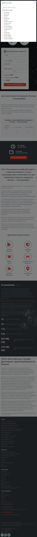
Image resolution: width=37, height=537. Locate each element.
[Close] (34, 2)
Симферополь (7, 29)
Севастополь (7, 34)
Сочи (5, 31)
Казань (5, 17)
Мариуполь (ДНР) (8, 38)
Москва (6, 20)
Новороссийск (7, 23)
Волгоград (6, 13)
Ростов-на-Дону (8, 26)
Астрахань (6, 12)
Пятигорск (6, 24)
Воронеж (6, 15)
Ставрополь (7, 32)
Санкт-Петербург (8, 27)
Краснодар (6, 18)
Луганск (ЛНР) (7, 37)
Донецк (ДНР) (7, 35)
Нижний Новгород (8, 21)
